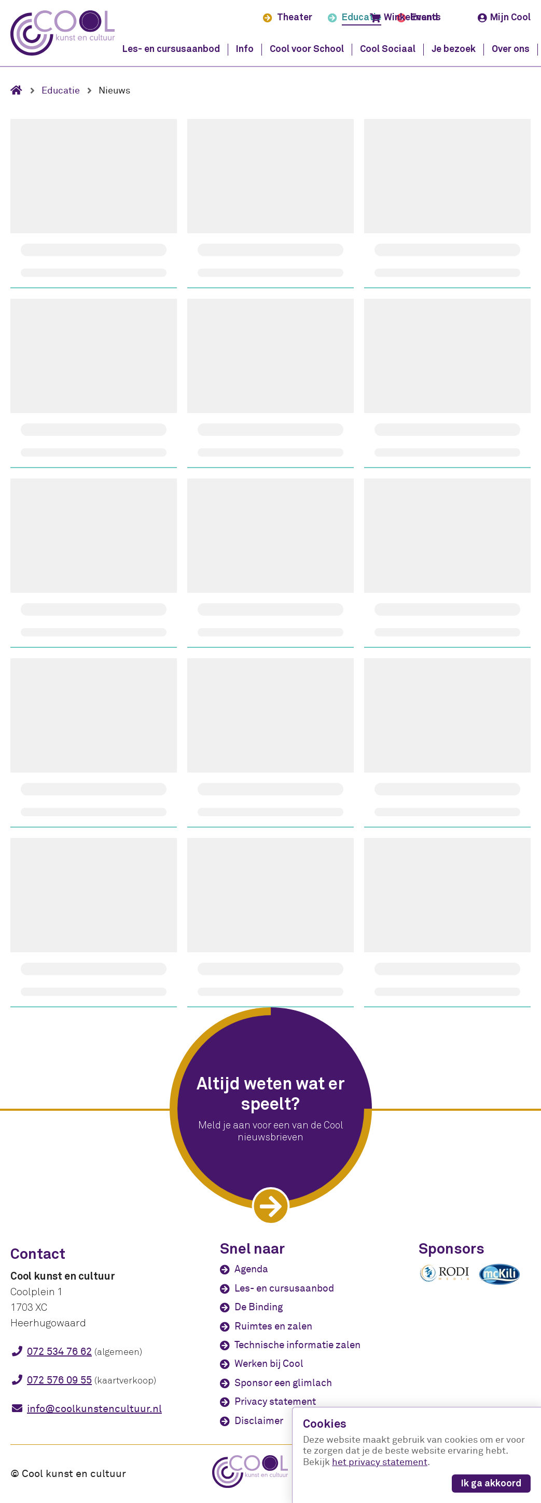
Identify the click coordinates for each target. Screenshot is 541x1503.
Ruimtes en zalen (273, 1326)
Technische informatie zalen (297, 1345)
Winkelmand (404, 17)
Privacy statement (275, 1401)
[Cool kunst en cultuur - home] (62, 33)
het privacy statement (379, 1462)
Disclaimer (258, 1421)
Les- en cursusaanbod (284, 1288)
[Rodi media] (444, 1280)
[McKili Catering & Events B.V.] (505, 1285)
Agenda (251, 1269)
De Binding (258, 1307)
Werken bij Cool (268, 1364)
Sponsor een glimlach (283, 1383)
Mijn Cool (504, 17)
